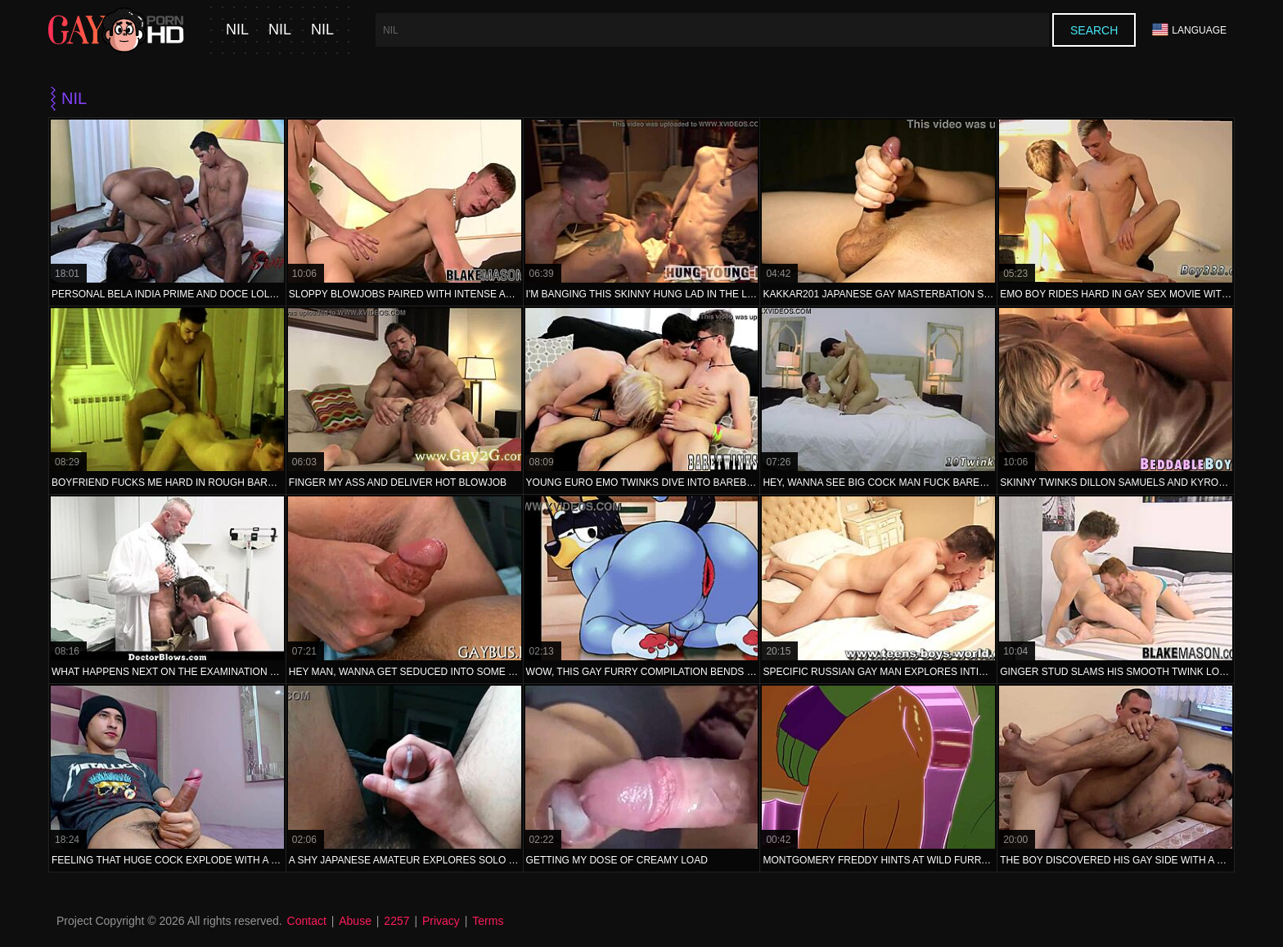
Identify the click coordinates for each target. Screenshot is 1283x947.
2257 (396, 920)
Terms (487, 920)
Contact (306, 920)
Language (1189, 30)
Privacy (441, 920)
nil (237, 30)
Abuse (355, 920)
